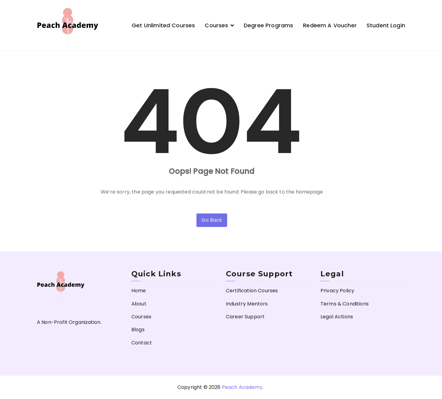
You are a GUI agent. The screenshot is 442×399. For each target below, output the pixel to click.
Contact (141, 342)
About (138, 303)
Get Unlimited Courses (163, 25)
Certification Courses (252, 290)
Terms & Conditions (344, 303)
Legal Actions (336, 316)
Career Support (245, 316)
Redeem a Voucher (330, 25)
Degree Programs (268, 25)
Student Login (385, 25)
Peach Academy (242, 387)
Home (138, 290)
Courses (216, 25)
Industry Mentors (247, 303)
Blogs (138, 329)
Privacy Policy (337, 290)
